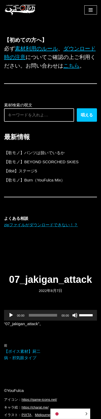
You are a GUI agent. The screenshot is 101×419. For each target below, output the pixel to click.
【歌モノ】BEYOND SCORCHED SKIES (41, 162)
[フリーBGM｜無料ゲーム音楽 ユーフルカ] (20, 10)
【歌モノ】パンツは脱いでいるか (34, 152)
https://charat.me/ (35, 407)
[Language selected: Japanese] (70, 414)
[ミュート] (75, 315)
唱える (87, 115)
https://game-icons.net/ (39, 400)
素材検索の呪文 (18, 105)
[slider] (43, 315)
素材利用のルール (36, 48)
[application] (50, 315)
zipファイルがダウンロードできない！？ (41, 225)
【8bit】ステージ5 (20, 171)
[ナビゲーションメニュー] (90, 9)
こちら (71, 66)
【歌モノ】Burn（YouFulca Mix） (34, 180)
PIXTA (27, 415)
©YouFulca (14, 390)
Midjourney (43, 415)
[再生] (11, 315)
